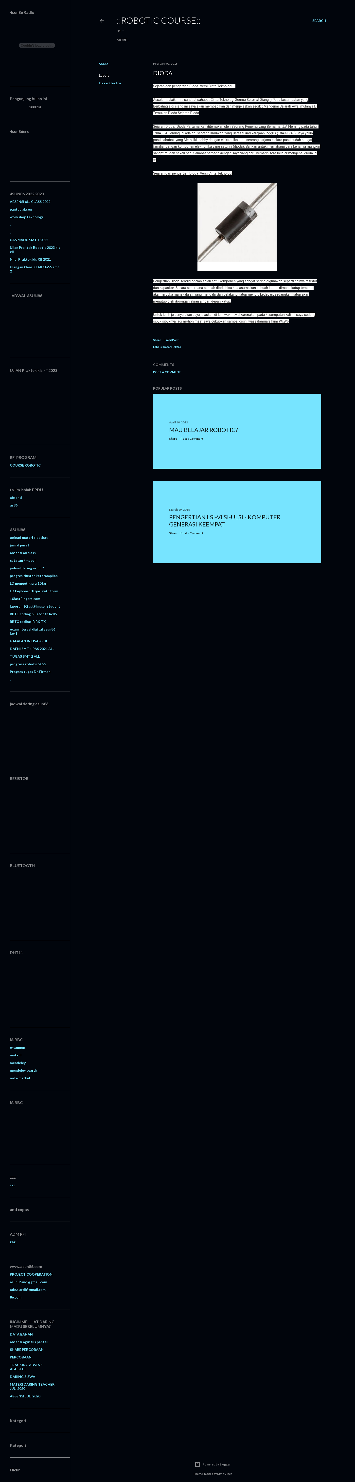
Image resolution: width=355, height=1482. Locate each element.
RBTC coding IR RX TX (28, 621)
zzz (12, 1185)
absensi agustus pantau (29, 1342)
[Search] (319, 21)
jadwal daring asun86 (27, 568)
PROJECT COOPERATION (31, 1274)
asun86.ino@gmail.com (28, 1282)
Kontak (185, 40)
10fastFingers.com (25, 598)
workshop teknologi (26, 217)
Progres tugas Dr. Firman (30, 671)
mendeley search (23, 1070)
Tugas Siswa (207, 40)
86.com (15, 1297)
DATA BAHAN (21, 1334)
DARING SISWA (22, 1376)
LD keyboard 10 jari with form (34, 591)
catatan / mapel (23, 560)
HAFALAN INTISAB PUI (28, 641)
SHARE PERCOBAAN (27, 1349)
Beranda (125, 40)
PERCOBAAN (21, 1357)
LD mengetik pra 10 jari (29, 583)
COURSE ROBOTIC (25, 465)
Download (164, 40)
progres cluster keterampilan (34, 576)
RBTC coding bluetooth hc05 (33, 614)
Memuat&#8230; (40, 322)
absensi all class (23, 553)
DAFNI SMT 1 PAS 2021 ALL (32, 649)
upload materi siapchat (29, 537)
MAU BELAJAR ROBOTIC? (203, 429)
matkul (15, 1055)
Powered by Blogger (213, 1464)
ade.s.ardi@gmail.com (28, 1289)
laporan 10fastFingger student (35, 606)
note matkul (20, 1078)
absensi (16, 497)
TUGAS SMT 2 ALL (25, 656)
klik (13, 1242)
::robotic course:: (159, 20)
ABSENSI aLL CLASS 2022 (30, 201)
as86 (14, 505)
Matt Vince (224, 1474)
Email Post (171, 340)
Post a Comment (167, 372)
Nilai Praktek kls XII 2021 (30, 259)
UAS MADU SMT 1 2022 (29, 240)
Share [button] (103, 64)
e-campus (18, 1047)
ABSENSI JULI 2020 (25, 1396)
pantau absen (21, 209)
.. (10, 232)
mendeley (18, 1063)
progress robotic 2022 (28, 664)
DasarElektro (110, 83)
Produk (143, 40)
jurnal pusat (19, 545)
